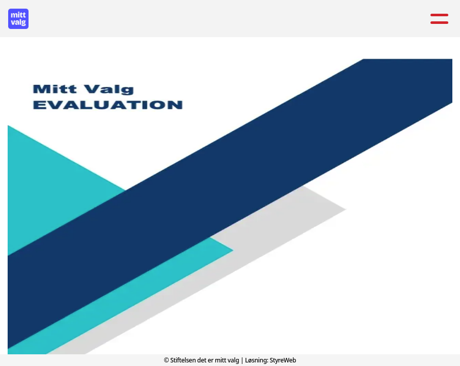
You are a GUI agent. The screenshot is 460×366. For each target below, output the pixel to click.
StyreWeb (282, 360)
